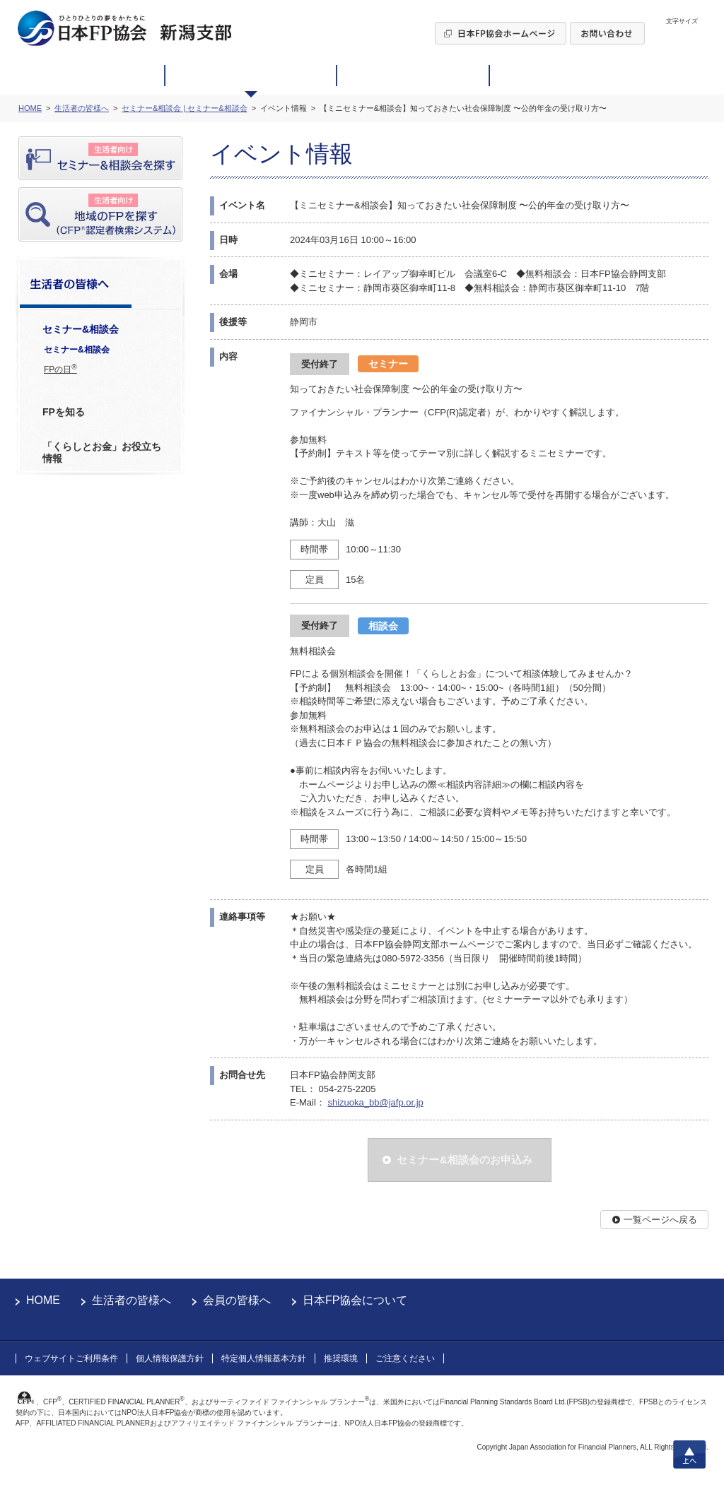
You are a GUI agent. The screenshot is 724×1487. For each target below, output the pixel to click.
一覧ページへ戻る (660, 1219)
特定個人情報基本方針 (263, 1358)
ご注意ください (405, 1358)
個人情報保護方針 (170, 1358)
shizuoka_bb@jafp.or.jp (375, 1102)
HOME (43, 1300)
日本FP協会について (355, 1300)
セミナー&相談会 (77, 350)
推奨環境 (341, 1358)
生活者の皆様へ (131, 1300)
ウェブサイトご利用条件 (71, 1358)
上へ (689, 1454)
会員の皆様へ (237, 1300)
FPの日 (60, 368)
